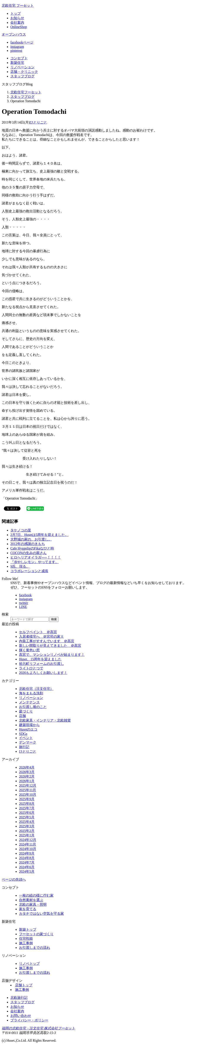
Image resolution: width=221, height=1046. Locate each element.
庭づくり (26, 711)
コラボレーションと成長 (29, 571)
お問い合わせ (20, 1016)
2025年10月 (27, 794)
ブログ (22, 76)
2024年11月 (27, 844)
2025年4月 (27, 822)
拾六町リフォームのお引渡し (41, 663)
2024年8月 (27, 858)
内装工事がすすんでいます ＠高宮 (46, 641)
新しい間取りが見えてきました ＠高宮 (50, 645)
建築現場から (29, 725)
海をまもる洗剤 (31, 693)
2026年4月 (27, 767)
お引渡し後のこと (33, 707)
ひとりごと (38, 122)
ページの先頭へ (14, 879)
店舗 (24, 72)
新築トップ (27, 929)
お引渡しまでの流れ (34, 947)
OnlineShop (18, 27)
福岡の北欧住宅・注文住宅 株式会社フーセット (38, 1028)
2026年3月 (27, 772)
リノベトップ (29, 963)
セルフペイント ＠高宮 (38, 632)
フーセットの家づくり (36, 934)
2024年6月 (27, 867)
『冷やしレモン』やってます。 (34, 562)
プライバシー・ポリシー (29, 1020)
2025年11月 (27, 790)
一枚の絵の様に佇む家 (36, 895)
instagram (17, 47)
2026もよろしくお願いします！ (43, 673)
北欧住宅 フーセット (18, 5)
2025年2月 (27, 831)
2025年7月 (27, 808)
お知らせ (17, 18)
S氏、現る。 (20, 566)
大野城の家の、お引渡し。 (31, 539)
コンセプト (19, 58)
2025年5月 (27, 817)
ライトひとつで (31, 668)
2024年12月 (27, 840)
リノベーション (31, 698)
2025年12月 (27, 785)
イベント (26, 738)
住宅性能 (26, 938)
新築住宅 (17, 62)
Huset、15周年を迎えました (40, 659)
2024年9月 (27, 853)
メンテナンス (29, 702)
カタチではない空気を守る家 (41, 913)
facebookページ (21, 42)
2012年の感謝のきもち (27, 544)
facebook (25, 595)
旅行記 (24, 747)
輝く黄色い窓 (29, 650)
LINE (23, 607)
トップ (15, 13)
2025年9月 (27, 799)
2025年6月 (27, 812)
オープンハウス (14, 34)
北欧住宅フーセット (25, 92)
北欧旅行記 (19, 997)
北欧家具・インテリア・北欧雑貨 (45, 720)
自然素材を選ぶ (31, 900)
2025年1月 (27, 835)
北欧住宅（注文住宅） (36, 689)
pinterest (16, 50)
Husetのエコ (28, 729)
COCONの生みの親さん (28, 553)
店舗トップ (23, 985)
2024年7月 (27, 862)
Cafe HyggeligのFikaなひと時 (32, 548)
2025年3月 (27, 826)
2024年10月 (27, 849)
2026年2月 (27, 776)
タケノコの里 (20, 530)
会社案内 (17, 22)
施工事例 (26, 943)
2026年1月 (27, 781)
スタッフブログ (22, 97)
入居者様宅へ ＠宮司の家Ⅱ (41, 636)
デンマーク (27, 742)
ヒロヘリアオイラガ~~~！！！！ (35, 557)
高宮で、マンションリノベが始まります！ (52, 654)
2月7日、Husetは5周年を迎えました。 (39, 535)
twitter (23, 603)
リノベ (22, 67)
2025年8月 (27, 803)
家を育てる (27, 909)
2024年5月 (27, 871)
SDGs (23, 734)
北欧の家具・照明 (33, 904)
